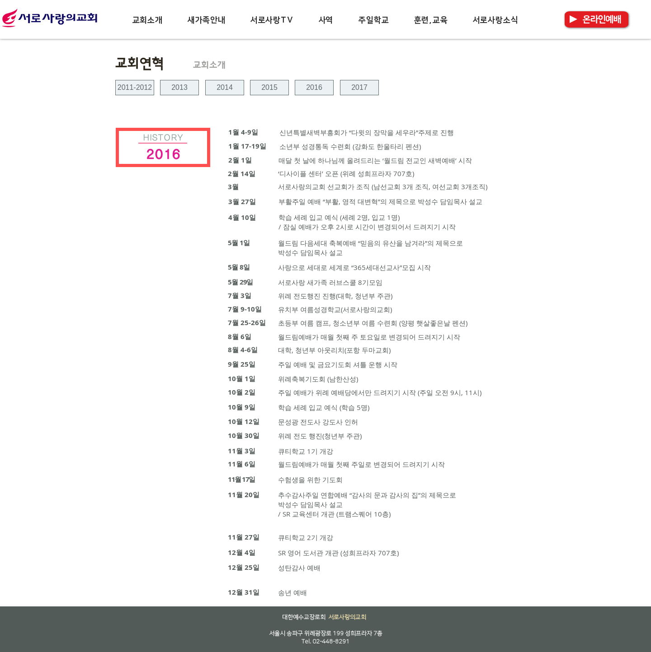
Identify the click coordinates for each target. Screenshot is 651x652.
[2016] (314, 87)
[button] (147, 20)
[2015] (269, 87)
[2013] (179, 87)
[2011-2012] (134, 87)
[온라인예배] (602, 19)
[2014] (224, 87)
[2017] (359, 87)
